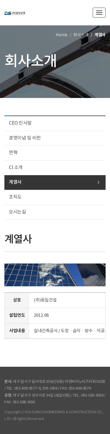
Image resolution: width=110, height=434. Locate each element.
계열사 (15, 182)
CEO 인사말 (20, 123)
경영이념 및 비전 (25, 138)
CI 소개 (16, 167)
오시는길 (17, 212)
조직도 (15, 197)
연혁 (13, 152)
